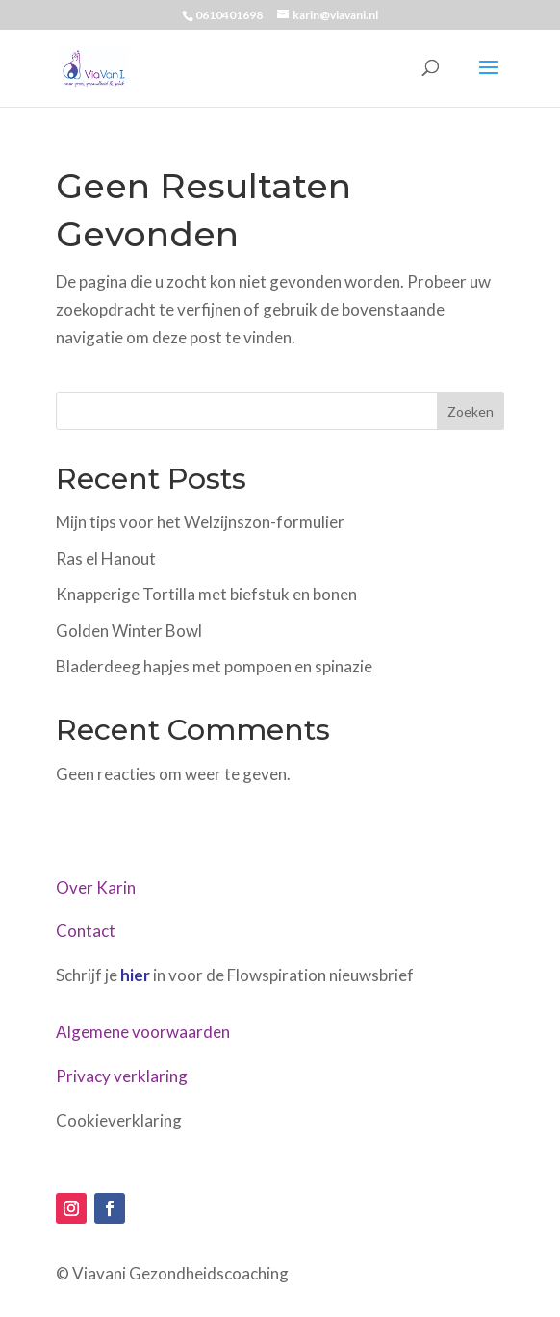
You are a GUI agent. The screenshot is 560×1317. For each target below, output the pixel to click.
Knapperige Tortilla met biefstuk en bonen (206, 594)
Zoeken (470, 411)
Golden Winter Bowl (129, 631)
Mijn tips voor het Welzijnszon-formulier (200, 522)
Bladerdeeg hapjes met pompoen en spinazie (214, 666)
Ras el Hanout (106, 558)
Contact (85, 931)
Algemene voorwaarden (143, 1032)
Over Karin (96, 887)
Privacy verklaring (122, 1076)
